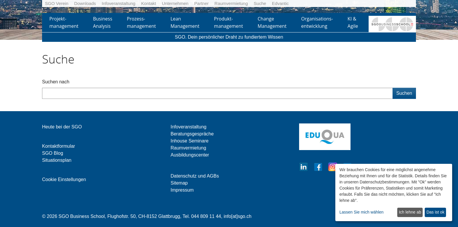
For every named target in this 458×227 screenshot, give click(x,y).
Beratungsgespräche (192, 133)
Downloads (85, 3)
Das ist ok (435, 212)
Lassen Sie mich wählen (361, 212)
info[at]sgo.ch (237, 216)
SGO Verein (56, 3)
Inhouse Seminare (190, 140)
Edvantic (280, 3)
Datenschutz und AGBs (195, 175)
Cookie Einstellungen (64, 179)
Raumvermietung (231, 3)
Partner (201, 3)
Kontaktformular (58, 146)
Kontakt (148, 3)
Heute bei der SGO (62, 126)
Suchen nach (55, 81)
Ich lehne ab (410, 212)
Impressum (182, 190)
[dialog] (393, 192)
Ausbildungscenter (190, 154)
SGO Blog (52, 153)
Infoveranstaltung (118, 3)
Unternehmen (175, 3)
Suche (260, 3)
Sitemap (179, 182)
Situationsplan (57, 160)
